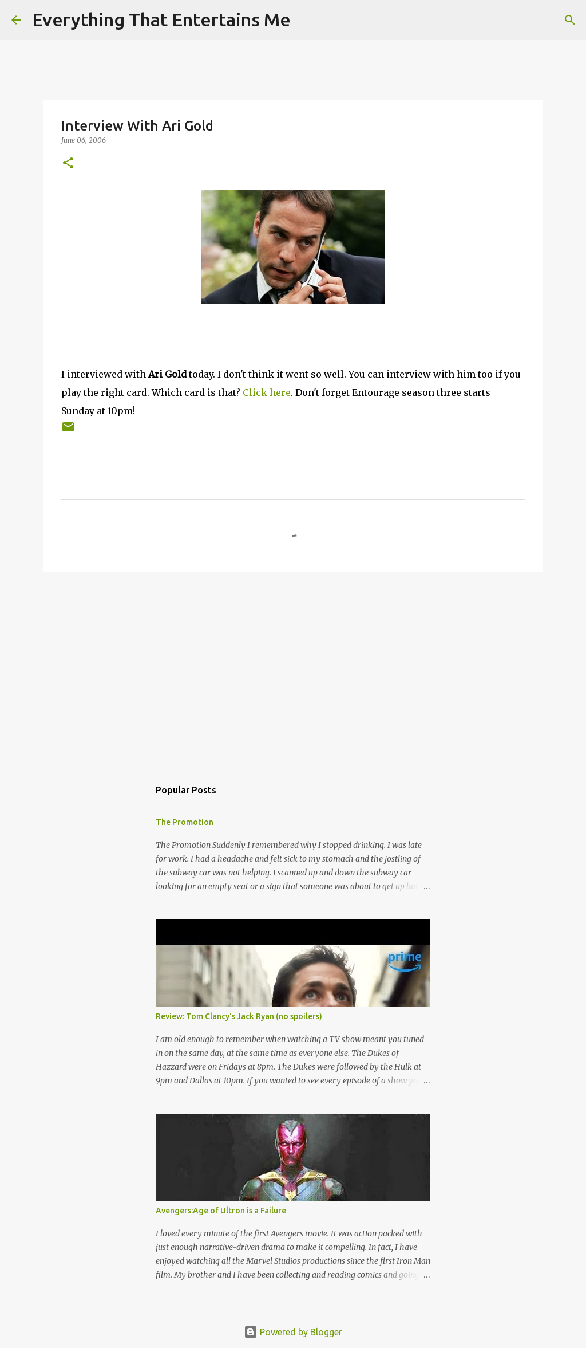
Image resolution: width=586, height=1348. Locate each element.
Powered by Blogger (293, 1332)
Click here (267, 392)
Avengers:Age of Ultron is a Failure (221, 1210)
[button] (68, 163)
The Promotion (184, 822)
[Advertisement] (293, 669)
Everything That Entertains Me (161, 19)
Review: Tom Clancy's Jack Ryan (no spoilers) (239, 1016)
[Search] (307, 20)
